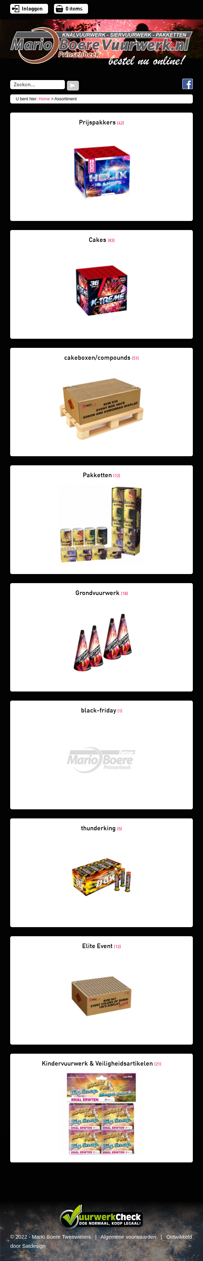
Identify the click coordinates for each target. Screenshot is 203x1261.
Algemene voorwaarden (128, 1237)
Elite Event (101, 946)
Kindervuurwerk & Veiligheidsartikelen (101, 1063)
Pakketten (101, 475)
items (74, 9)
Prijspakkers (101, 122)
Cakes (102, 239)
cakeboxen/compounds (101, 357)
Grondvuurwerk (101, 592)
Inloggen (32, 9)
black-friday (101, 710)
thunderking (101, 828)
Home (44, 98)
